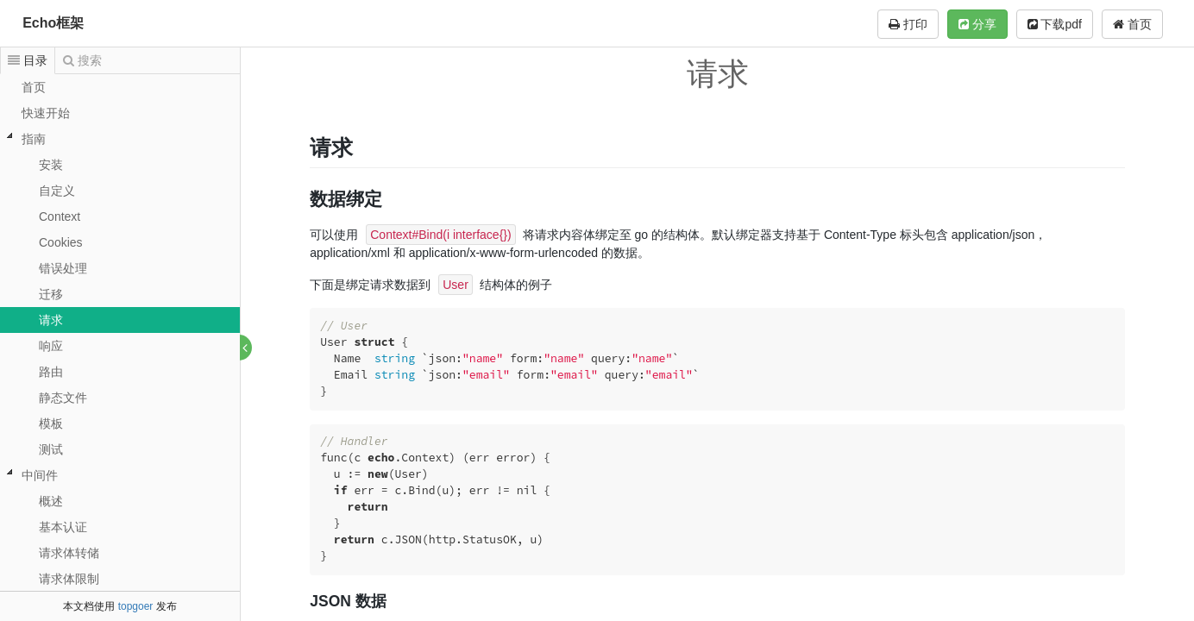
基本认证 (63, 527)
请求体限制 (69, 579)
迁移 (51, 294)
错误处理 (63, 268)
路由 (51, 372)
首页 (1132, 24)
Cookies (61, 242)
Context (59, 216)
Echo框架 (53, 23)
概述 (51, 501)
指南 (34, 139)
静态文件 (63, 398)
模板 (51, 423)
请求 (51, 320)
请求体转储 (69, 553)
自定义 (57, 191)
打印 (908, 24)
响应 (51, 346)
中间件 (40, 475)
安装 (51, 165)
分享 (977, 24)
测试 (51, 449)
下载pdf (1054, 24)
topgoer (136, 606)
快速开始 (46, 113)
